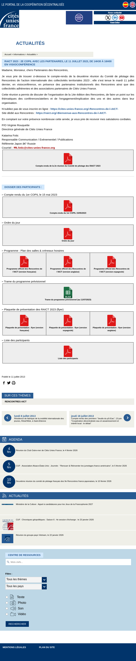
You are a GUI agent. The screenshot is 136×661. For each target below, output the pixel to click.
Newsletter (115, 22)
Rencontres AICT (15, 401)
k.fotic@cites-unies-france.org (35, 147)
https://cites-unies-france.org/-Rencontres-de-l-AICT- (84, 108)
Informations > (19, 54)
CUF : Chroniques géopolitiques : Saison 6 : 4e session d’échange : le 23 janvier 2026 (48, 524)
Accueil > (9, 54)
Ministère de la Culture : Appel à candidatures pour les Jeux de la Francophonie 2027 (47, 509)
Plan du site (47, 647)
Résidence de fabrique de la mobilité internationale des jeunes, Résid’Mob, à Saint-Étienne (39, 418)
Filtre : (8, 573)
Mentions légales (14, 647)
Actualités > (32, 54)
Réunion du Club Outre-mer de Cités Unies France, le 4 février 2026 (40, 451)
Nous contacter (115, 12)
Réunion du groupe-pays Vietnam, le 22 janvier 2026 (33, 539)
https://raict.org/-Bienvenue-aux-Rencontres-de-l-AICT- (71, 112)
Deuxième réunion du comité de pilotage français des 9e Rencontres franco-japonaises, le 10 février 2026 (57, 482)
